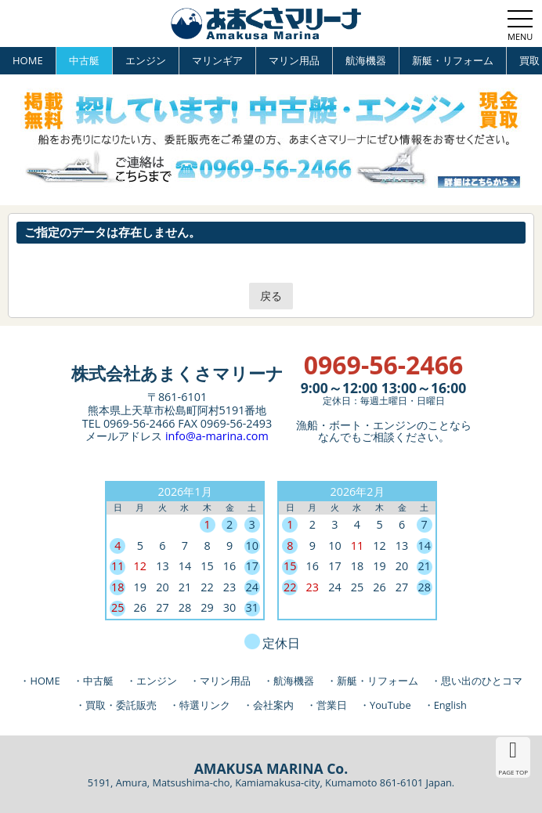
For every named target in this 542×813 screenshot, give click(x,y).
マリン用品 (294, 60)
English (450, 705)
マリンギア (217, 60)
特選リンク (204, 705)
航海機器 (365, 60)
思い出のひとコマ (481, 681)
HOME (28, 60)
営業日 (331, 705)
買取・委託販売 (121, 705)
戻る (271, 295)
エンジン (145, 60)
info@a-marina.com (217, 435)
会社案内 (273, 705)
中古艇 (84, 60)
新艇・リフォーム (452, 60)
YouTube (390, 705)
